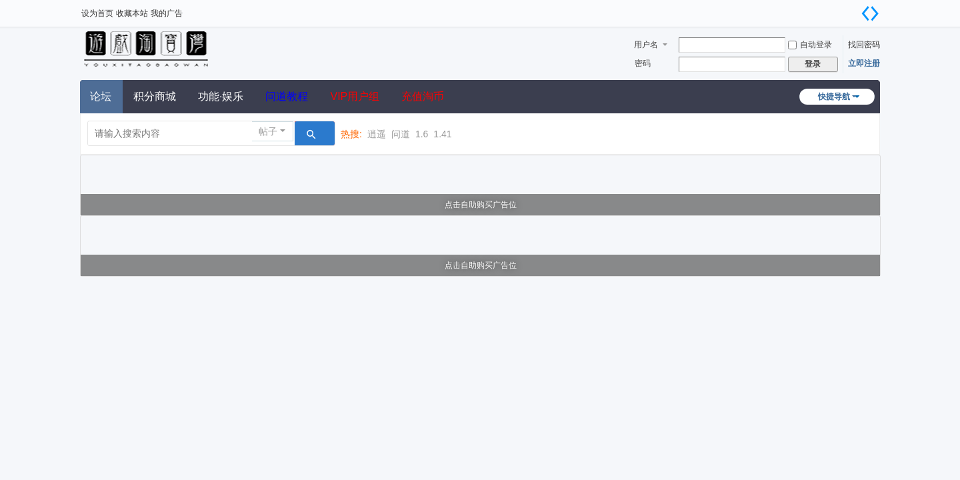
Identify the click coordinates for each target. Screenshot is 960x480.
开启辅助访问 (853, 9)
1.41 (442, 134)
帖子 (268, 131)
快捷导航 (834, 96)
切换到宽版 (870, 13)
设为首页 (97, 13)
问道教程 (286, 96)
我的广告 (167, 13)
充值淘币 (422, 96)
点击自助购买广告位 (481, 204)
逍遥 (376, 134)
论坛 (100, 96)
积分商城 (154, 96)
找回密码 (864, 44)
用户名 (646, 44)
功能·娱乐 (220, 96)
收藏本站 (132, 13)
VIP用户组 (354, 96)
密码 (643, 63)
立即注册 (864, 63)
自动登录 (810, 44)
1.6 (421, 134)
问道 (400, 134)
